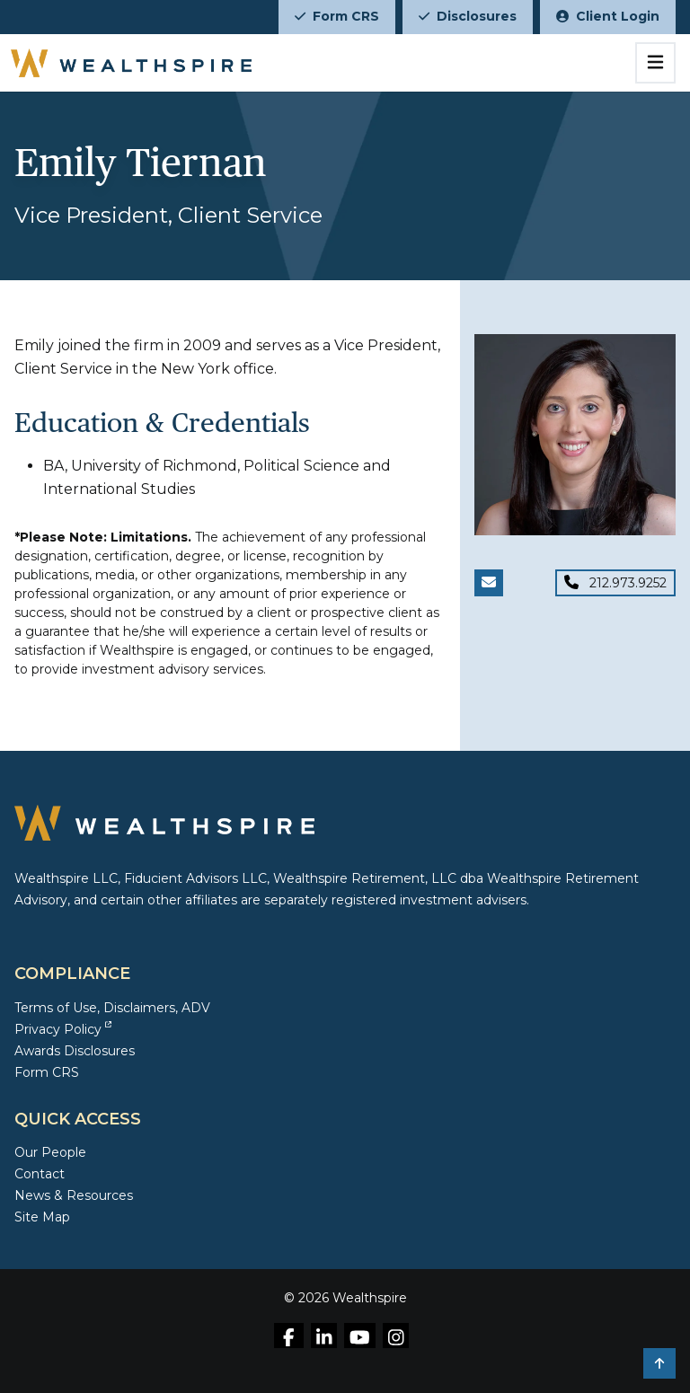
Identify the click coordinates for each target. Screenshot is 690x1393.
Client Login (607, 16)
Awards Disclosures (74, 1051)
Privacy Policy (62, 1029)
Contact (39, 1174)
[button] (659, 1363)
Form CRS (337, 16)
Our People (50, 1152)
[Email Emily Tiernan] (488, 582)
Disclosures (468, 16)
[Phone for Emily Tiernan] (615, 582)
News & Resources (73, 1195)
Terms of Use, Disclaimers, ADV (112, 1008)
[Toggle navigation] (655, 63)
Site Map (42, 1217)
